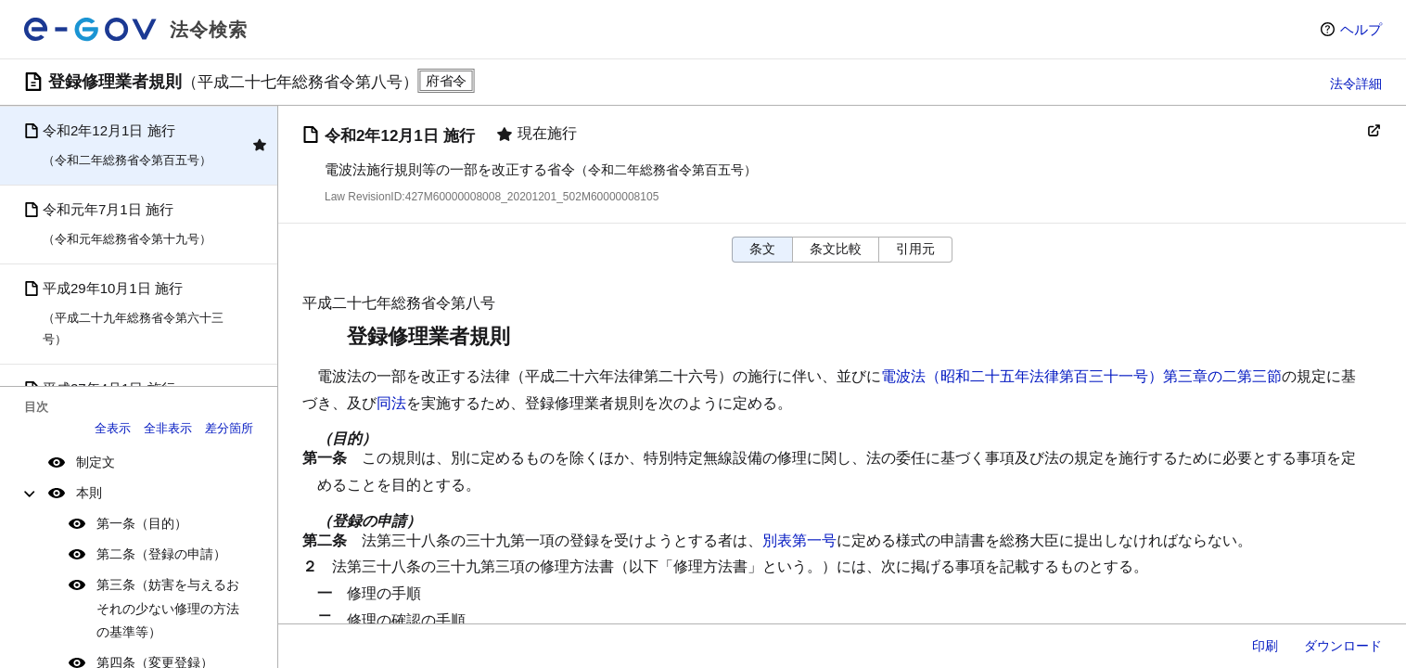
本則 (89, 492)
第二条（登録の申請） (161, 553)
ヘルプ (1361, 29)
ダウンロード (1343, 645)
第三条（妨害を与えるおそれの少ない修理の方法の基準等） (167, 607)
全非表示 (168, 428)
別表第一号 (799, 540)
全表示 (113, 428)
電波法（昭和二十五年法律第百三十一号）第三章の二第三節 (1081, 376)
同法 (391, 403)
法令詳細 (1356, 83)
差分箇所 (229, 428)
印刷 (1265, 645)
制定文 (95, 462)
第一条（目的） (141, 523)
